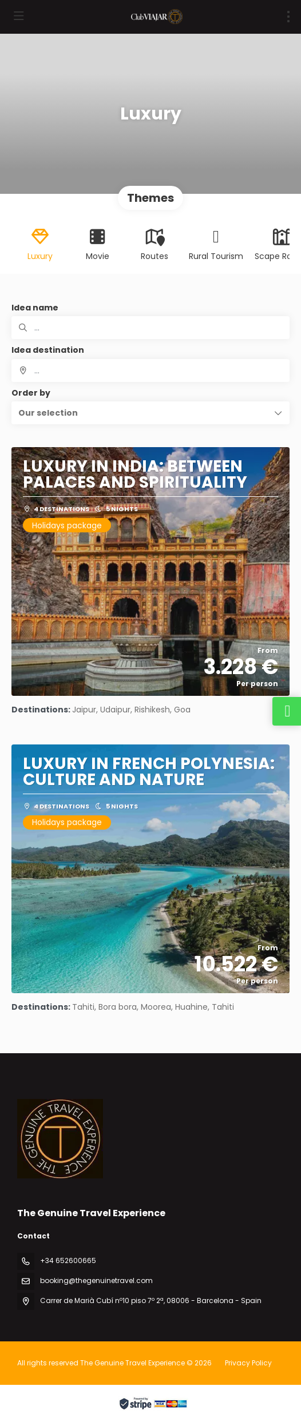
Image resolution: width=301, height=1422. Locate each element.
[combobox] (150, 370)
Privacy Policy (248, 1363)
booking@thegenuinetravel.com (96, 1280)
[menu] (288, 16)
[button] (150, 412)
